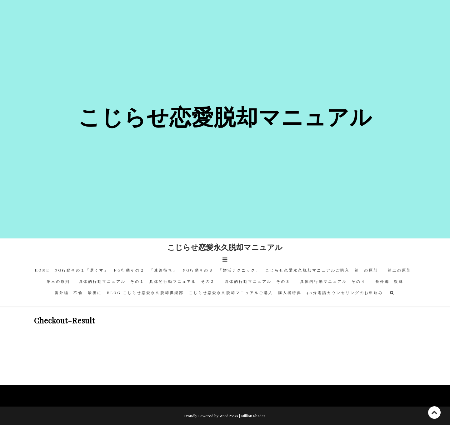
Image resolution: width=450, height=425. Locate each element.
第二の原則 (401, 270)
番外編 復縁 (389, 281)
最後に (95, 292)
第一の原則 (369, 270)
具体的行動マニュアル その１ (111, 281)
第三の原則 (60, 281)
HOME (42, 270)
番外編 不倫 (69, 292)
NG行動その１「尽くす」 (81, 270)
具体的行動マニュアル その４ (335, 281)
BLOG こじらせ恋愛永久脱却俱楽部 (145, 292)
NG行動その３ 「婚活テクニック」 (221, 270)
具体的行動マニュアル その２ (184, 281)
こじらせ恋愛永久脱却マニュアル (224, 247)
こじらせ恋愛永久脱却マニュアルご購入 (307, 270)
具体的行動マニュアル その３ (260, 281)
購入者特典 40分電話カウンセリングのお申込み (330, 292)
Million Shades (253, 415)
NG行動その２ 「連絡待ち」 (146, 270)
